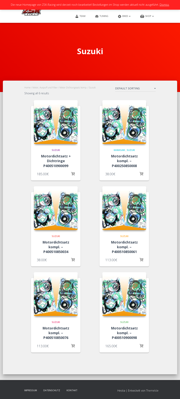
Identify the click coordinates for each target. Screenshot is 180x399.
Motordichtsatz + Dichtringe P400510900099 (56, 161)
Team (80, 16)
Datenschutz (51, 390)
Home (27, 87)
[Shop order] (135, 89)
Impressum (30, 390)
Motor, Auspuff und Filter (45, 87)
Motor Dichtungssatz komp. (73, 87)
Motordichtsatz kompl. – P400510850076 (55, 333)
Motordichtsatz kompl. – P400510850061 (124, 247)
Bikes (124, 16)
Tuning (101, 16)
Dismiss (164, 4)
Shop (147, 16)
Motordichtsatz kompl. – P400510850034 (55, 247)
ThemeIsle (152, 390)
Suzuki (56, 150)
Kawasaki (119, 150)
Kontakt (72, 390)
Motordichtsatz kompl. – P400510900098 (124, 333)
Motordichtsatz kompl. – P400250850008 (124, 161)
